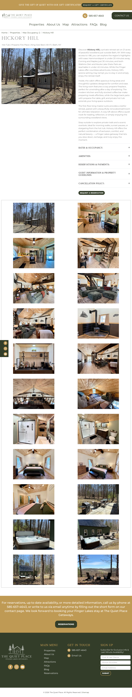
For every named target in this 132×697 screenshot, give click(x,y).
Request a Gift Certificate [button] (97, 5)
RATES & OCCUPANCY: (90, 148)
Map (65, 24)
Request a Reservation (91, 193)
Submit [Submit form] (105, 673)
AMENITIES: (84, 156)
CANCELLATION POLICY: (91, 183)
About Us (53, 24)
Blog (103, 24)
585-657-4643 (96, 15)
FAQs (93, 24)
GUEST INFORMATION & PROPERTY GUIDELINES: (97, 174)
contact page (14, 611)
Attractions (79, 24)
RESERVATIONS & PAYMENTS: (94, 164)
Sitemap (85, 692)
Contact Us (122, 15)
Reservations (66, 624)
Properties (36, 24)
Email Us (76, 655)
